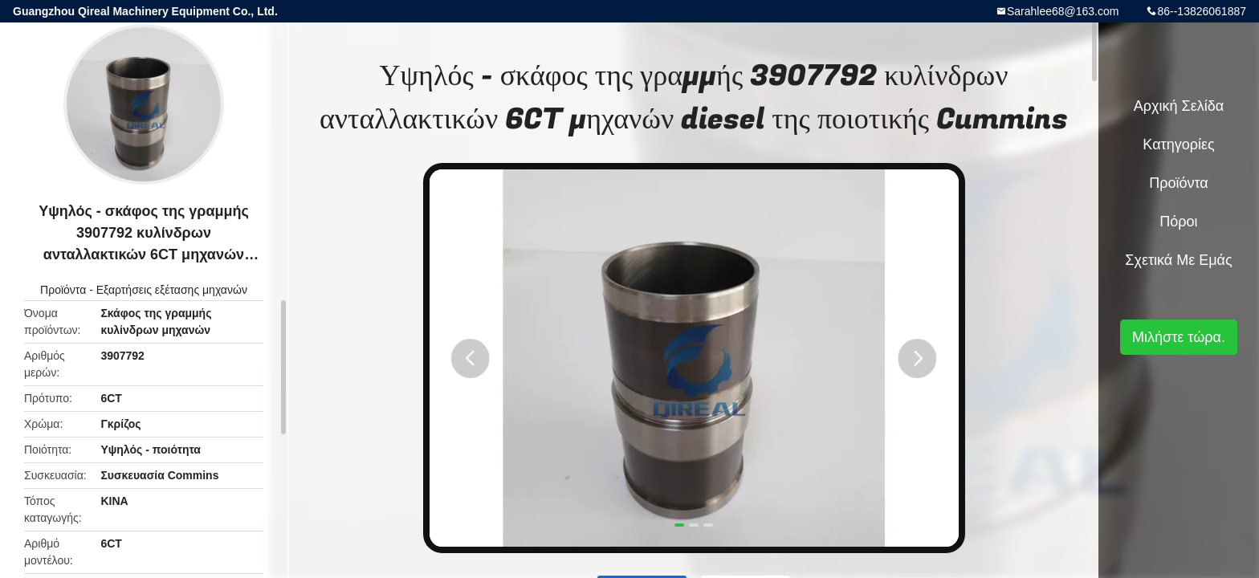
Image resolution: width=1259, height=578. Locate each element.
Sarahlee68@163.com (1063, 11)
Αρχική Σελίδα (1179, 106)
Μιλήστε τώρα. (1178, 337)
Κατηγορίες (1178, 144)
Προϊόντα (63, 289)
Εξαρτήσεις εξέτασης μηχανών (171, 289)
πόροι (1178, 222)
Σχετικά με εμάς (1178, 260)
